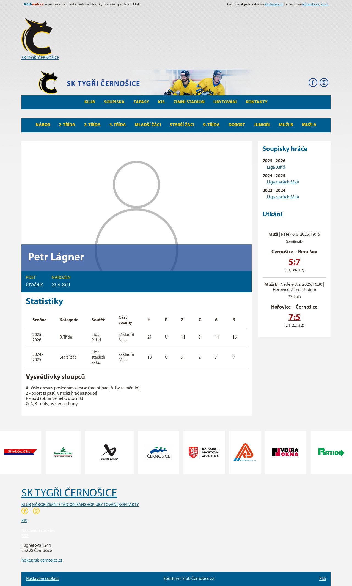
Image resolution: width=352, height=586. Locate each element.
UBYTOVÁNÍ (106, 505)
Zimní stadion (189, 102)
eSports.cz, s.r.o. (315, 4)
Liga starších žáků (283, 182)
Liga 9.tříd (276, 167)
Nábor (43, 125)
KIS (161, 102)
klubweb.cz (274, 4)
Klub (89, 102)
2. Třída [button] (67, 125)
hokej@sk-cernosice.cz (41, 560)
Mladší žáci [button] (148, 125)
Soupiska (114, 102)
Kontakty (257, 102)
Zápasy (141, 102)
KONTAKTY (129, 505)
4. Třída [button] (117, 125)
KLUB (26, 505)
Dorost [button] (237, 125)
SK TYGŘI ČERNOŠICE (40, 58)
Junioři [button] (262, 125)
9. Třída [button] (211, 125)
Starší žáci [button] (182, 125)
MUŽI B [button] (286, 125)
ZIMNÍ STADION (61, 505)
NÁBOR (39, 505)
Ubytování (225, 102)
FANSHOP (85, 505)
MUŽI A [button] (309, 125)
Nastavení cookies (38, 531)
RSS (24, 536)
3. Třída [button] (92, 125)
